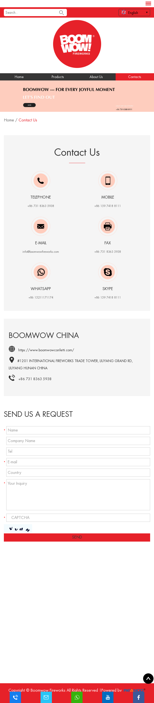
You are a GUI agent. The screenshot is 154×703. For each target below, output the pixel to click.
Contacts (134, 77)
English (129, 12)
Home (19, 77)
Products (58, 77)
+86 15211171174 (40, 297)
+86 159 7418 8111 (107, 297)
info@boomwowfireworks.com (40, 251)
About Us (96, 77)
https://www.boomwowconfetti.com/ (46, 350)
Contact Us (28, 120)
